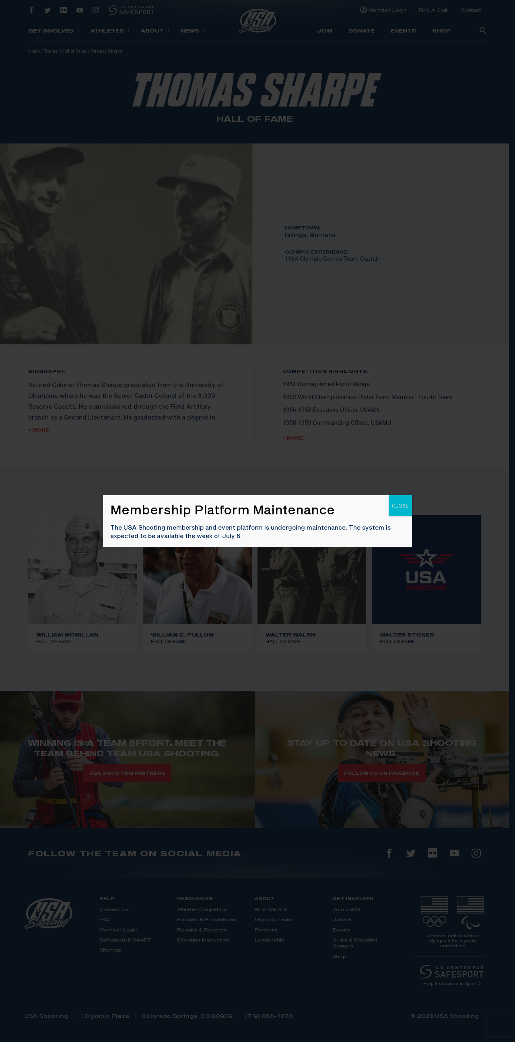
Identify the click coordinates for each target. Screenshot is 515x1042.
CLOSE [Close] (400, 505)
